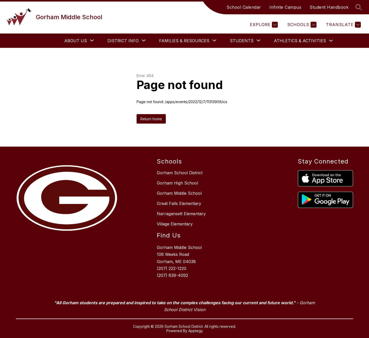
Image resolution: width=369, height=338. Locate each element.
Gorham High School (177, 183)
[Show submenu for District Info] (123, 41)
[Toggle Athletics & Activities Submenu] (331, 40)
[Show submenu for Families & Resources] (184, 41)
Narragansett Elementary (181, 213)
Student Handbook (329, 7)
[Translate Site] (343, 24)
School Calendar (244, 7)
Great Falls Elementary (179, 203)
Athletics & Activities (300, 40)
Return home (151, 119)
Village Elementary (175, 223)
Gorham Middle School (179, 193)
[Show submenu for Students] (241, 41)
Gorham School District (179, 172)
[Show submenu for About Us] (75, 41)
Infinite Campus (285, 7)
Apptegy (195, 331)
